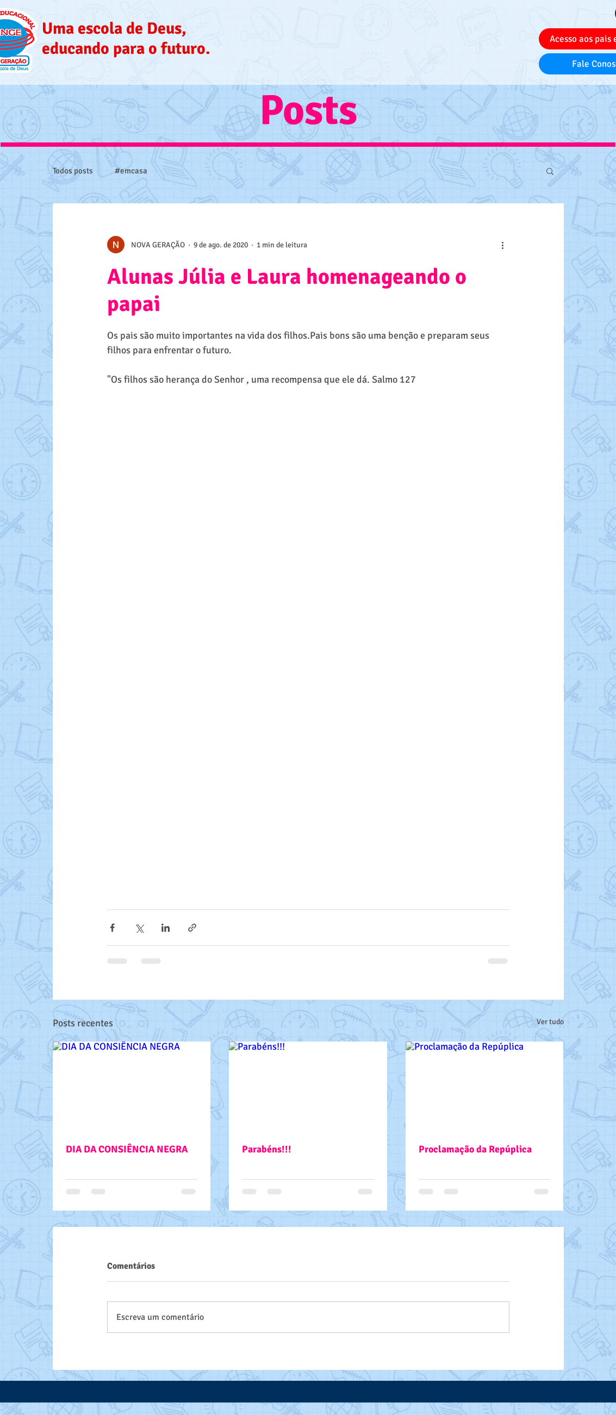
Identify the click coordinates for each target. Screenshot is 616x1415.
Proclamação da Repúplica (475, 1149)
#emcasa (131, 171)
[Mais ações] (502, 244)
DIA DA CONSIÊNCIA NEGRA (127, 1149)
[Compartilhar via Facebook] (112, 927)
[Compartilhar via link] (192, 927)
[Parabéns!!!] (308, 1086)
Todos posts (73, 171)
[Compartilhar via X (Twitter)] (139, 927)
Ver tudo (550, 1021)
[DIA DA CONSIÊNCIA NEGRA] (132, 1086)
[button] (550, 170)
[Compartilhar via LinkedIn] (165, 927)
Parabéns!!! (266, 1149)
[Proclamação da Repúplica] (485, 1086)
